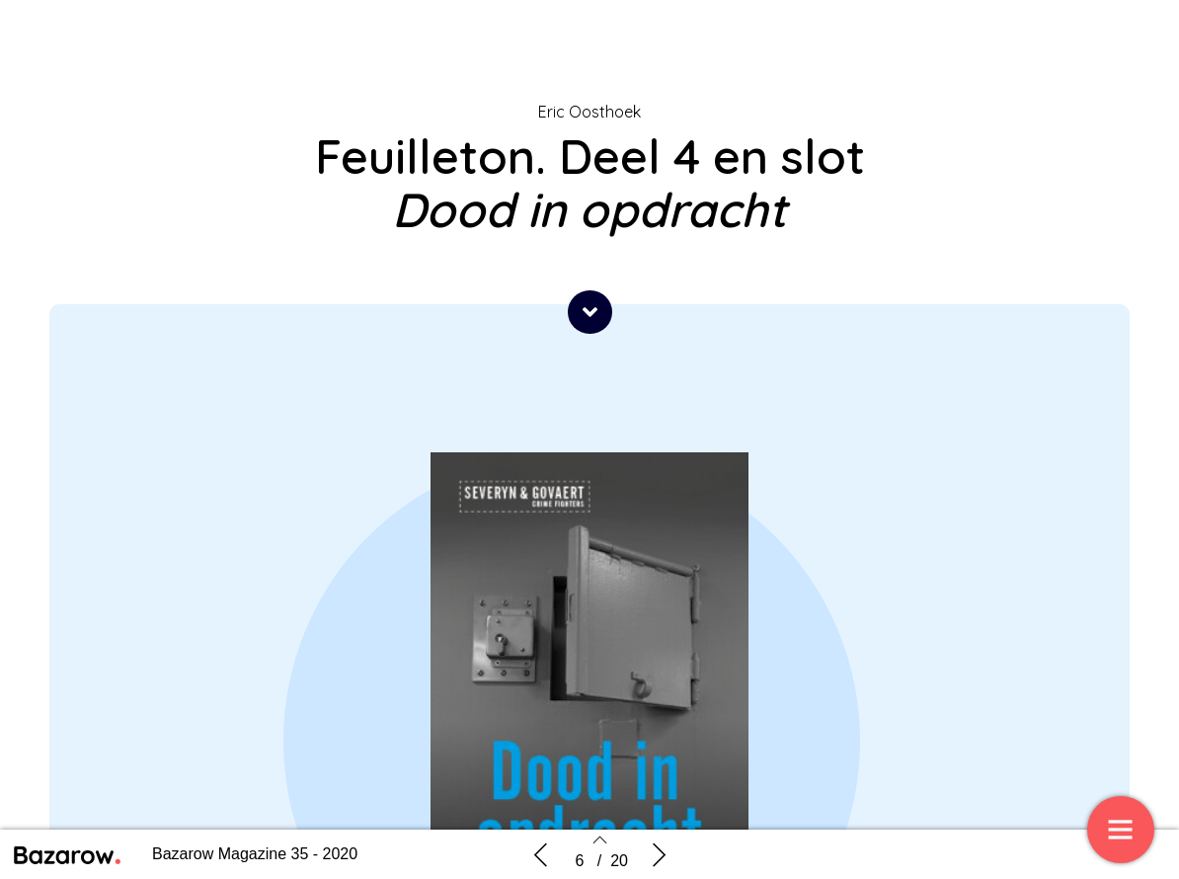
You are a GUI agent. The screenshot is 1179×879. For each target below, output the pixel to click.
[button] (590, 312)
